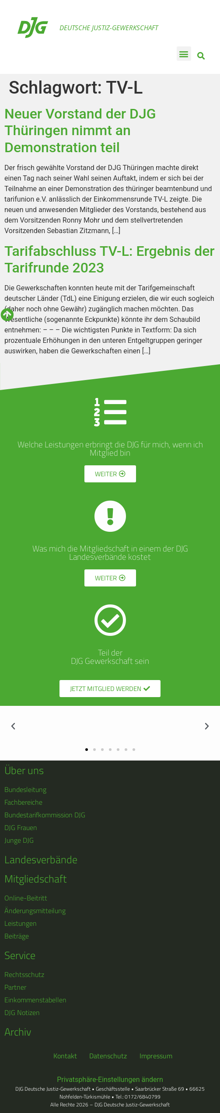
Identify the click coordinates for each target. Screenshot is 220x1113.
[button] (184, 53)
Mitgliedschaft (35, 878)
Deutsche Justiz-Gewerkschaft (108, 27)
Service (19, 955)
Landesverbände (40, 859)
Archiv (17, 1032)
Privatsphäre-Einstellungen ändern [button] (110, 1079)
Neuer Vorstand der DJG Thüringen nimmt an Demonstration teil (80, 130)
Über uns (24, 770)
